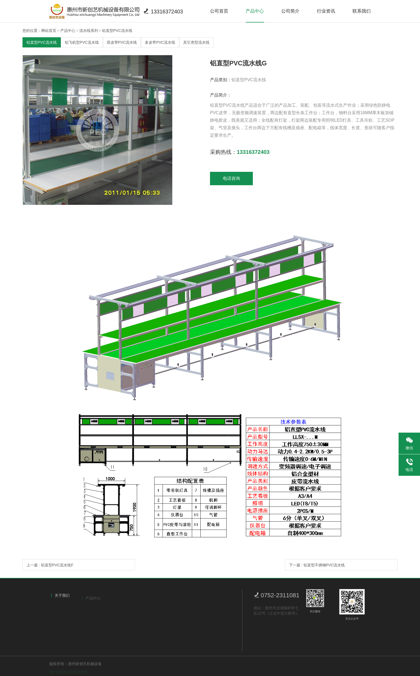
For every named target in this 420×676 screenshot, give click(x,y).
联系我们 (361, 11)
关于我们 (62, 597)
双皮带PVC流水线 (122, 42)
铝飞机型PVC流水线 (82, 42)
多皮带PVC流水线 (160, 42)
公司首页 (219, 11)
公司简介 (290, 11)
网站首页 (48, 30)
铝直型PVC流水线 (117, 30)
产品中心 (255, 11)
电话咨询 (231, 178)
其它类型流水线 (196, 42)
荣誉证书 (61, 619)
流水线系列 (88, 30)
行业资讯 (326, 11)
